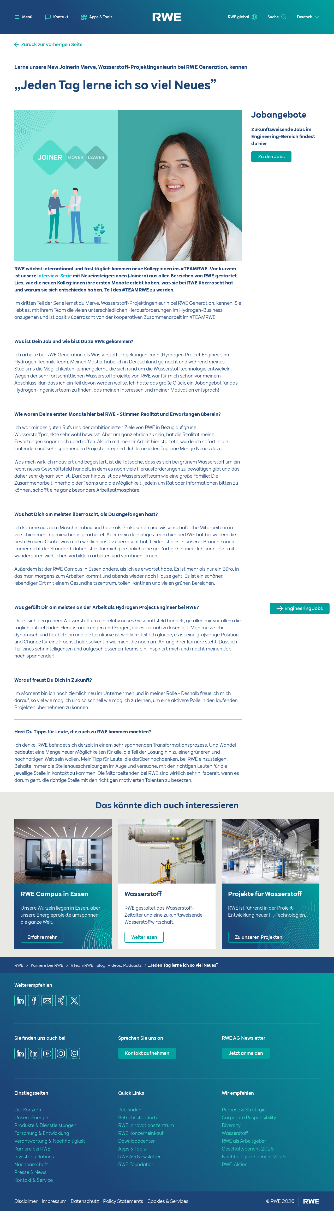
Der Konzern (27, 1109)
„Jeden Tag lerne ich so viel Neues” (183, 965)
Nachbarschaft (31, 1164)
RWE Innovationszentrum (146, 1125)
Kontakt (60, 17)
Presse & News (30, 1172)
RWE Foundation (136, 1164)
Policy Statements (123, 1201)
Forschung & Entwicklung (41, 1133)
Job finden (129, 1109)
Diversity (231, 1125)
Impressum (54, 1201)
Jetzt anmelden (246, 1053)
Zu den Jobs (271, 156)
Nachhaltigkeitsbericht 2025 (254, 1156)
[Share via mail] (47, 1000)
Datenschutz (85, 1201)
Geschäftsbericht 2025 (248, 1149)
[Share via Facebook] (33, 1000)
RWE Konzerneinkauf (140, 1133)
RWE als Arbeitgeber (244, 1141)
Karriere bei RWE (47, 965)
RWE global (238, 17)
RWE (18, 965)
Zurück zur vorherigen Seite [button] (51, 44)
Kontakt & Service (33, 1180)
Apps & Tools (100, 17)
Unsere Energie (31, 1117)
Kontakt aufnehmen (147, 1053)
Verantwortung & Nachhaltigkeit (49, 1141)
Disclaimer (26, 1201)
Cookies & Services (167, 1201)
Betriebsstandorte (138, 1117)
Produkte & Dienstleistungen (45, 1125)
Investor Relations (34, 1156)
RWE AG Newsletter (139, 1156)
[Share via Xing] (61, 1000)
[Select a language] (308, 17)
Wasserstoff (235, 1133)
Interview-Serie (54, 275)
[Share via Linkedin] (20, 1000)
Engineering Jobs (303, 608)
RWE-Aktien (235, 1164)
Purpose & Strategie (244, 1109)
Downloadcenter (136, 1141)
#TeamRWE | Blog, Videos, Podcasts (106, 965)
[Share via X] (74, 1000)
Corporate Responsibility (249, 1117)
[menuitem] (56, 17)
